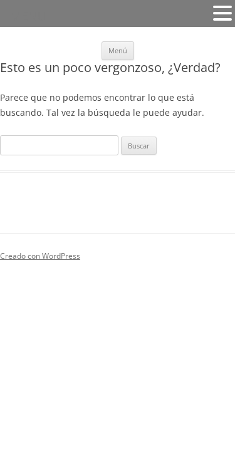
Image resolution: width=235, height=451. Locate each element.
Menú (117, 50)
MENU (28, 16)
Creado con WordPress (40, 256)
